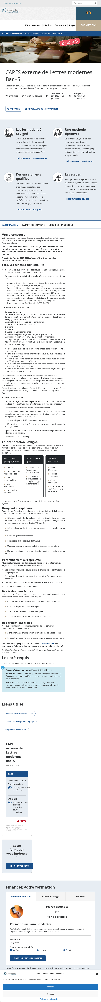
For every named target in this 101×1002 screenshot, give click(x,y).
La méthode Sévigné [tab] (33, 225)
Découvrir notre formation (32, 158)
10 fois (70, 950)
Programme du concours (15, 729)
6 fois (43, 950)
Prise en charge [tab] (50, 896)
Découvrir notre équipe (29, 209)
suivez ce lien (48, 643)
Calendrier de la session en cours (19, 713)
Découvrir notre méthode (80, 161)
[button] (97, 973)
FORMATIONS (89, 25)
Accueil (5, 33)
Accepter (50, 987)
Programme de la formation (41, 109)
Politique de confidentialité (49, 999)
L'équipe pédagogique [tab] (61, 225)
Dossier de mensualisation (28, 958)
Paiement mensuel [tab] (21, 896)
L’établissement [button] (32, 25)
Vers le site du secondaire (13, 3)
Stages (72, 25)
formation (17, 33)
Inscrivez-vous (19, 866)
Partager (13, 109)
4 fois (16, 950)
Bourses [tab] (80, 896)
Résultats (47, 25)
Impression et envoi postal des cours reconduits (19, 807)
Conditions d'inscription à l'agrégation (21, 721)
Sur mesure (60, 25)
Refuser (50, 994)
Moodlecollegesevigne (89, 15)
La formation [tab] (10, 225)
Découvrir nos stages (77, 199)
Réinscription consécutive (17, 788)
